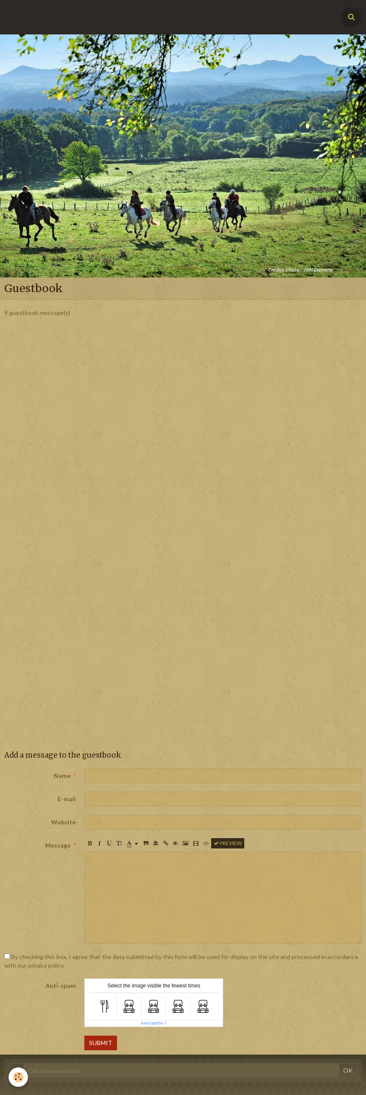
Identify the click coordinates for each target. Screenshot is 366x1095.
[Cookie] (18, 1077)
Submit (100, 1042)
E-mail (67, 798)
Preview (228, 843)
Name (62, 775)
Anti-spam (61, 985)
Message (58, 845)
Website (63, 822)
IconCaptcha (152, 1023)
